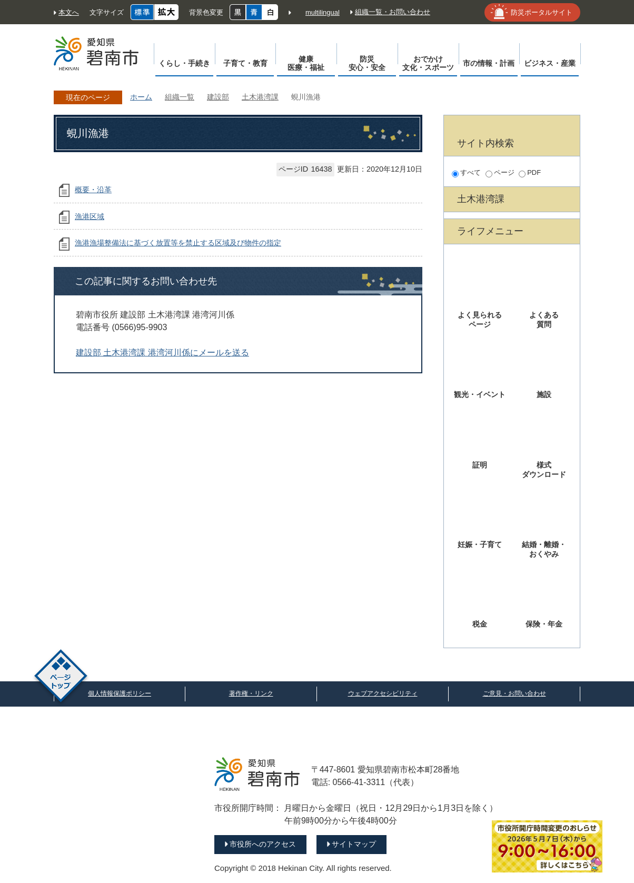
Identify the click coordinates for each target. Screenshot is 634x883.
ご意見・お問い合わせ (514, 693)
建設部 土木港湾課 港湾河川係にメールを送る (162, 352)
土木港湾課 (260, 97)
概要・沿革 (93, 189)
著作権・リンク (251, 693)
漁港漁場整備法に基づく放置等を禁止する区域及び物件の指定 (178, 243)
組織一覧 (179, 97)
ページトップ (61, 677)
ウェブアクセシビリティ (383, 693)
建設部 (218, 97)
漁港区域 (89, 216)
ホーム (141, 97)
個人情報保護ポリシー (119, 693)
